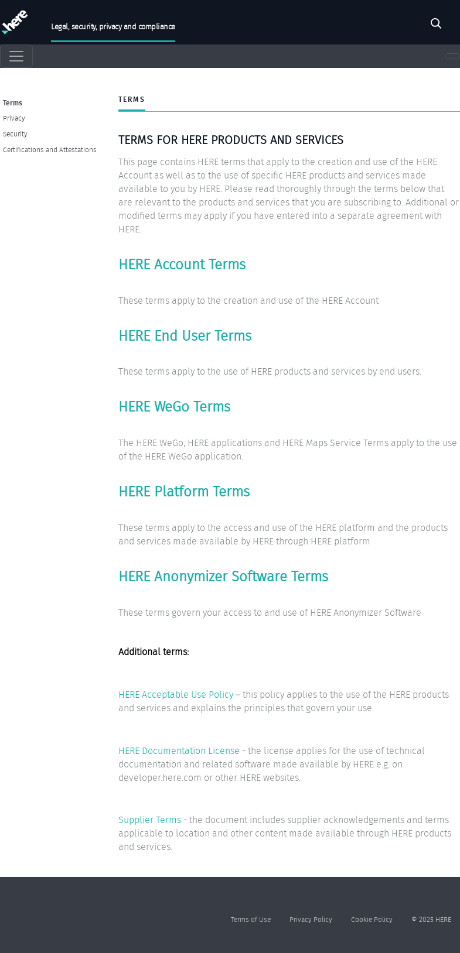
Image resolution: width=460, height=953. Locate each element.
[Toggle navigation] (16, 56)
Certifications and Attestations (50, 150)
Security (15, 134)
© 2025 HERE (431, 919)
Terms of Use (251, 919)
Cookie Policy (372, 919)
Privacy (14, 118)
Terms (12, 102)
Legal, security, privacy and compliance (113, 26)
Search (436, 25)
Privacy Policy (310, 919)
